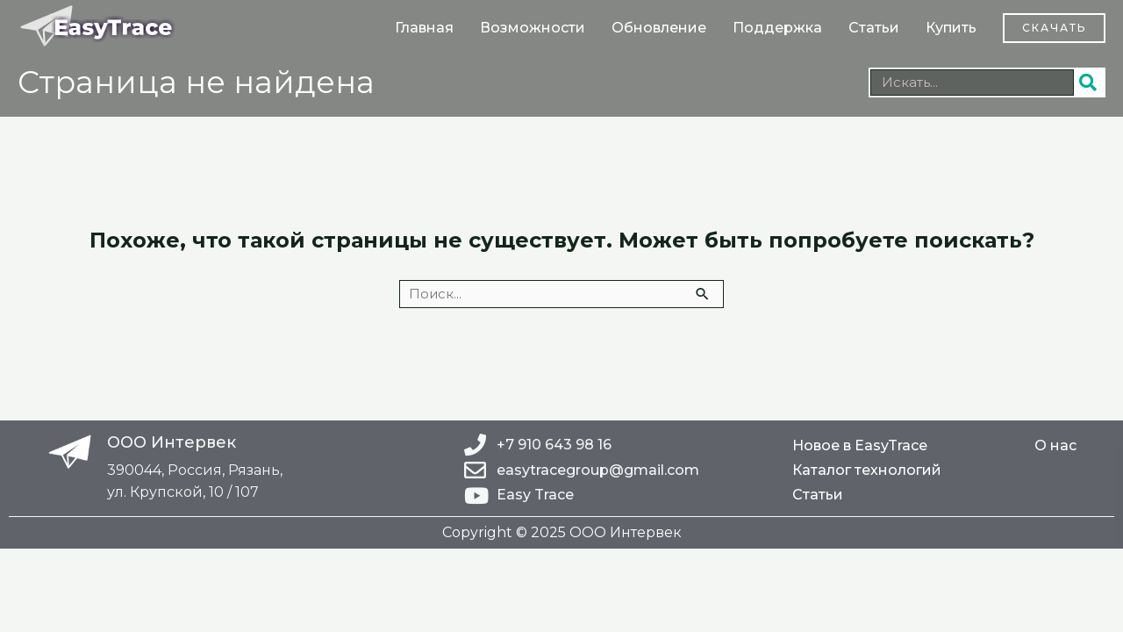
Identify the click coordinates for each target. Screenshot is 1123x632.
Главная (424, 27)
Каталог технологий (866, 470)
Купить (951, 27)
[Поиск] (1089, 82)
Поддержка (777, 27)
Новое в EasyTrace (859, 445)
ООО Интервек (171, 442)
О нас (1055, 445)
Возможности (532, 27)
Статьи (873, 27)
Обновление (659, 27)
